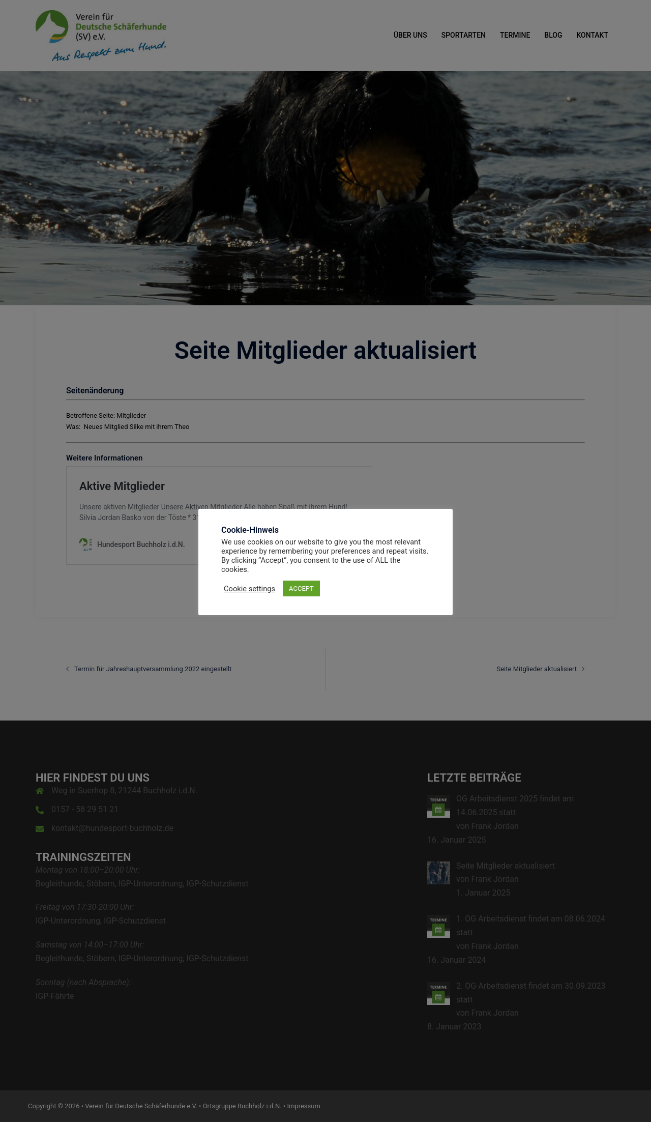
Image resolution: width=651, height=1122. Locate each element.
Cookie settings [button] (249, 588)
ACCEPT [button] (301, 588)
